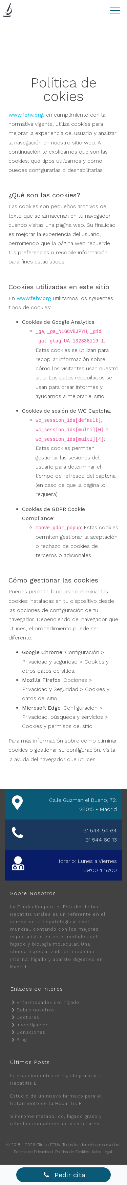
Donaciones (31, 1032)
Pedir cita (64, 1175)
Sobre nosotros (36, 1009)
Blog (22, 1039)
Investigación (33, 1024)
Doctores (28, 1017)
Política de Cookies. (72, 1151)
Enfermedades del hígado (48, 1002)
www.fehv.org (25, 115)
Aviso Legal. (102, 1151)
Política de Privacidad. (34, 1151)
